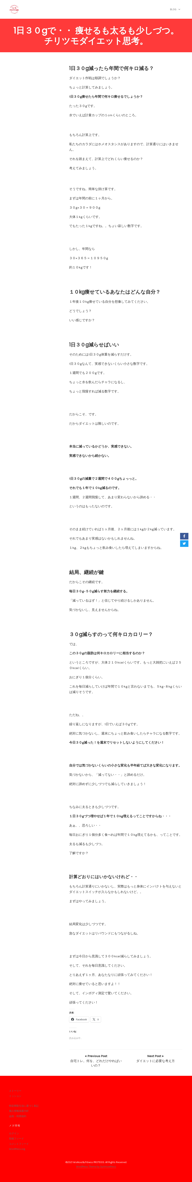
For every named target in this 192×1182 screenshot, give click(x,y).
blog (173, 9)
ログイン (14, 1133)
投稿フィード (16, 1138)
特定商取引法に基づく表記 (24, 1105)
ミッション (15, 1096)
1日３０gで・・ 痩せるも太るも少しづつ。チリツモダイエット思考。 (96, 36)
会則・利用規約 (17, 1116)
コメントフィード (19, 1143)
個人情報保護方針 (19, 1110)
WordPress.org (17, 1149)
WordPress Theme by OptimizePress (96, 1166)
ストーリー (15, 1090)
